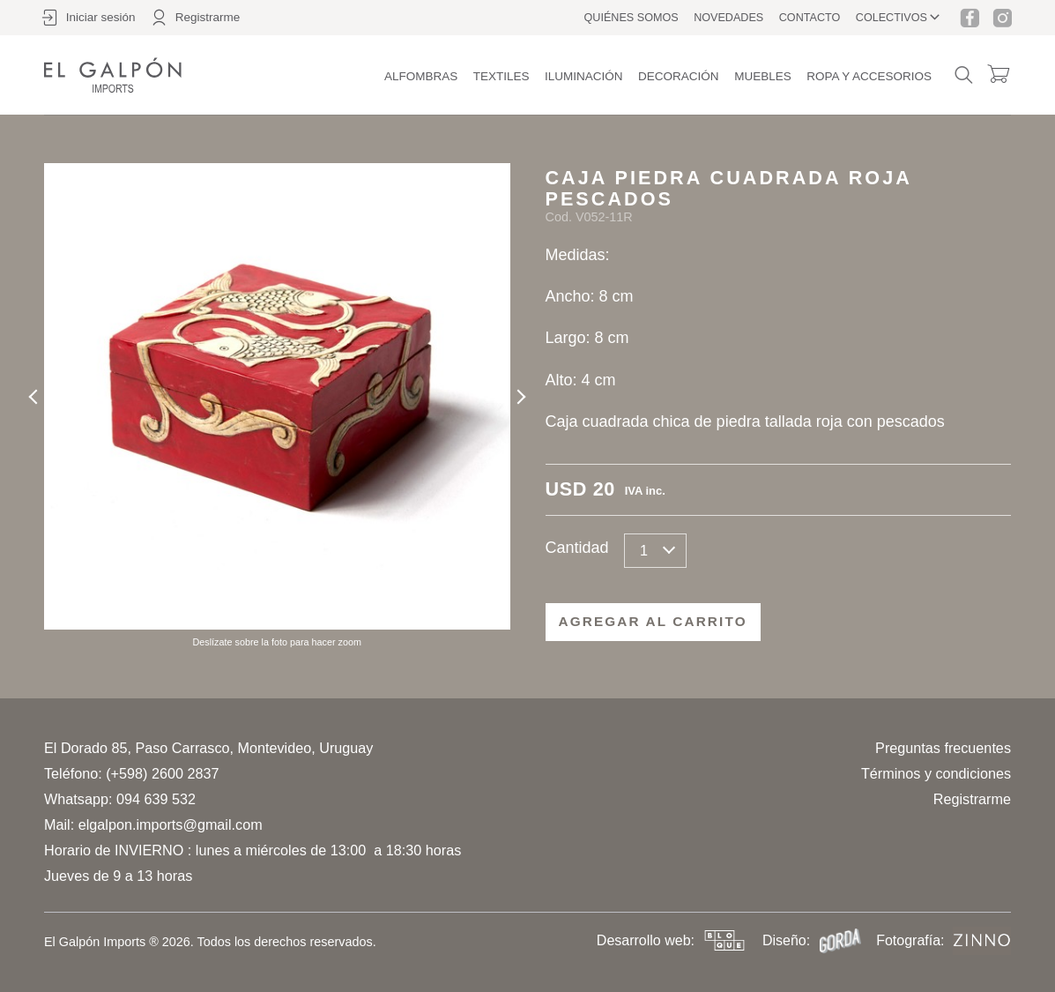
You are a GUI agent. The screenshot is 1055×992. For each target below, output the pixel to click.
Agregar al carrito (653, 621)
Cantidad (577, 547)
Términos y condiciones (936, 773)
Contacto (810, 17)
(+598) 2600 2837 (162, 773)
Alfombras (420, 76)
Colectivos (891, 17)
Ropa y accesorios (869, 76)
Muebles (762, 76)
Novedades (728, 17)
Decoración (678, 76)
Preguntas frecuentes (943, 748)
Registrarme (972, 799)
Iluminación (584, 76)
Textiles (501, 76)
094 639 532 (156, 799)
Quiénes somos (631, 17)
